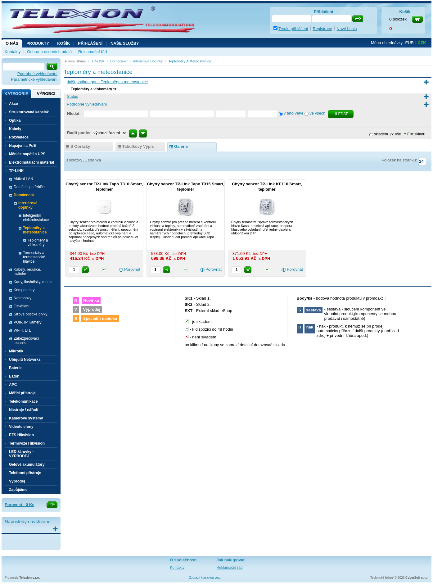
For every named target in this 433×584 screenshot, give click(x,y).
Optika (14, 120)
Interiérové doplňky (27, 205)
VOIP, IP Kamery (28, 322)
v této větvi (293, 113)
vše (398, 134)
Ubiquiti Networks (25, 359)
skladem (381, 134)
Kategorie (16, 93)
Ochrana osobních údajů (49, 51)
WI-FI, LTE (22, 330)
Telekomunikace (23, 401)
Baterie (15, 368)
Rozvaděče (19, 137)
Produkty (37, 43)
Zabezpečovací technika (26, 340)
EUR (409, 42)
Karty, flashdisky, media (33, 282)
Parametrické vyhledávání (34, 79)
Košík (63, 43)
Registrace (322, 28)
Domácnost (24, 195)
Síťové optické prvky (30, 314)
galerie (181, 146)
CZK (422, 42)
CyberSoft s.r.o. (416, 577)
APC (13, 385)
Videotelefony (21, 426)
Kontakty (12, 51)
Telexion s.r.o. (29, 577)
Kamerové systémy (26, 418)
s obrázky (80, 146)
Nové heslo (347, 28)
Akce (13, 104)
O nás (12, 43)
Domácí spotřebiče (29, 187)
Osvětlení (21, 306)
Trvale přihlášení (293, 28)
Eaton (14, 376)
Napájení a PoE (22, 145)
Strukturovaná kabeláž (29, 112)
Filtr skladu (414, 134)
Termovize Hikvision (27, 443)
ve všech (318, 113)
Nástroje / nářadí (23, 410)
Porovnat (132, 269)
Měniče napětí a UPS (27, 154)
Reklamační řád (92, 51)
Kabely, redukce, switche (27, 271)
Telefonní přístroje (25, 473)
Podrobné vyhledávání (37, 73)
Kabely (15, 129)
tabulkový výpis (138, 146)
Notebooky (22, 298)
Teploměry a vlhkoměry (91, 89)
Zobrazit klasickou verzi (205, 577)
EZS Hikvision (21, 435)
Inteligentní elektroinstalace (36, 217)
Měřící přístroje (22, 393)
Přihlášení (90, 43)
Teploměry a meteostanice (35, 230)
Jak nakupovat (231, 560)
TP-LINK (16, 171)
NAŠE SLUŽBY (125, 43)
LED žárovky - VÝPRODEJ (21, 454)
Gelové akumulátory (27, 464)
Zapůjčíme (18, 489)
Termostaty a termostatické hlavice (34, 257)
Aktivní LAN (23, 179)
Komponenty (24, 290)
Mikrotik (16, 351)
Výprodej (17, 481)
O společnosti (183, 560)
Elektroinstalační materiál (31, 162)
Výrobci (46, 93)
